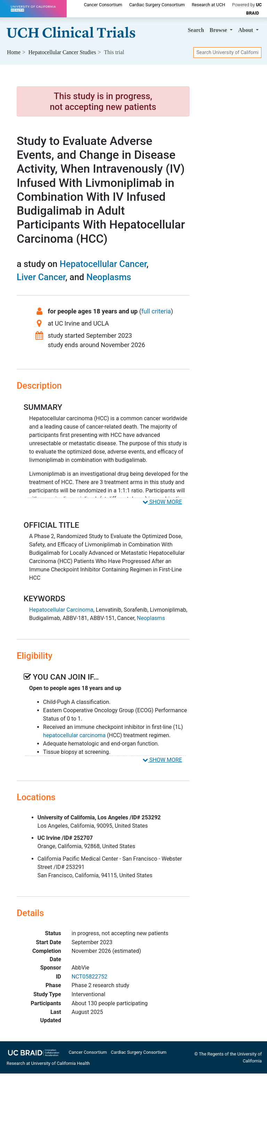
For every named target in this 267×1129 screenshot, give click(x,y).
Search (196, 30)
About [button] (246, 30)
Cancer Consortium (103, 4)
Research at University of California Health (48, 1063)
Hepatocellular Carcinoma (61, 609)
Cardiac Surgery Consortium (157, 4)
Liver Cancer (41, 277)
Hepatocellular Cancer (103, 264)
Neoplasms (108, 277)
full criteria (156, 311)
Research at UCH (208, 4)
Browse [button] (219, 30)
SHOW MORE (162, 502)
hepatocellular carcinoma (74, 735)
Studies (62, 52)
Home (14, 52)
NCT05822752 (89, 976)
